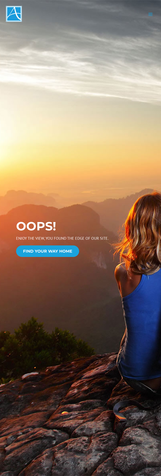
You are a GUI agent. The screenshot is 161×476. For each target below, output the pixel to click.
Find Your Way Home (47, 251)
